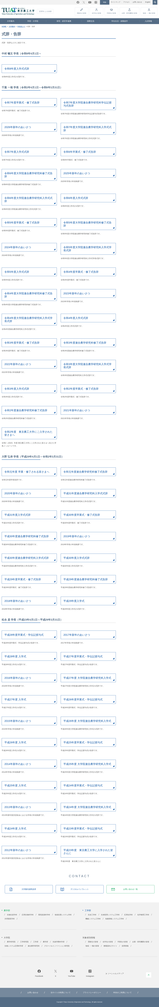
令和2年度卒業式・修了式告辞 (81, 388)
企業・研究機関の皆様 (129, 13)
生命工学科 (92, 915)
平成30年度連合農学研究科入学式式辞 (26, 557)
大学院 (7, 938)
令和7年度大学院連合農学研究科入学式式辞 (87, 129)
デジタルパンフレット (80, 889)
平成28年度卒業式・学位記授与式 (24, 634)
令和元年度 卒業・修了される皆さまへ (26, 471)
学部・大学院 (32, 21)
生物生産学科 (12, 915)
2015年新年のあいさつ (17, 721)
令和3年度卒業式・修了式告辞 (22, 342)
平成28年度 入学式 (15, 656)
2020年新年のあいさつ (17, 493)
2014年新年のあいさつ (17, 764)
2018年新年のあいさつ (17, 601)
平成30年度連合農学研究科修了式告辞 (26, 536)
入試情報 (148, 21)
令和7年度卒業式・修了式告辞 (22, 102)
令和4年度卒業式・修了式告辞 (81, 271)
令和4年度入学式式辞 (75, 318)
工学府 (35, 942)
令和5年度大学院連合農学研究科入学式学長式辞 (87, 249)
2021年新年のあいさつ (76, 410)
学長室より (21, 26)
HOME (4, 26)
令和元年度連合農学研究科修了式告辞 (85, 471)
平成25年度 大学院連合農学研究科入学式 (87, 764)
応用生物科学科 (28, 915)
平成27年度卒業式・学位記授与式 (83, 656)
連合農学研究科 (34, 946)
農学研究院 (11, 942)
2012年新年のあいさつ (17, 850)
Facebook (78, 2)
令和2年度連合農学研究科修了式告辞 (25, 410)
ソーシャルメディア (116, 973)
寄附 (104, 2)
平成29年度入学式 (73, 601)
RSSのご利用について (122, 992)
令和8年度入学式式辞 (16, 68)
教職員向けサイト (110, 946)
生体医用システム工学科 (110, 915)
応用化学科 (128, 915)
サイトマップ (115, 2)
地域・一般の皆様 (149, 13)
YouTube (89, 2)
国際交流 (90, 21)
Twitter (83, 2)
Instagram (95, 2)
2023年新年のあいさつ (76, 293)
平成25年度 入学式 (15, 785)
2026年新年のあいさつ (17, 127)
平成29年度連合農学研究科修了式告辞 (85, 579)
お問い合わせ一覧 (130, 889)
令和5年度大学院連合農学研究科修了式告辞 (87, 224)
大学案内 (10, 21)
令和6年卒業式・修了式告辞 (79, 151)
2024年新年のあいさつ (17, 247)
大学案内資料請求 (29, 889)
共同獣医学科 (10, 919)
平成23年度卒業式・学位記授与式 (83, 828)
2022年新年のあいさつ (17, 364)
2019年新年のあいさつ (76, 536)
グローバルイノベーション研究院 (57, 946)
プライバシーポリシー (92, 992)
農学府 (45, 942)
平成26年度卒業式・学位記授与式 (83, 699)
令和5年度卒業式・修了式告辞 (22, 222)
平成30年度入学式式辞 (76, 557)
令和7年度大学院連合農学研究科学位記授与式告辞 (87, 104)
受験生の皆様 (81, 13)
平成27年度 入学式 (15, 699)
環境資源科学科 (44, 915)
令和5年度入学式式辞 (16, 271)
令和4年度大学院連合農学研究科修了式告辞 (28, 295)
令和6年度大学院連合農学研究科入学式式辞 (28, 200)
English (147, 2)
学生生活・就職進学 (119, 21)
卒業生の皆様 (111, 13)
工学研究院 (24, 942)
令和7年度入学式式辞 (16, 151)
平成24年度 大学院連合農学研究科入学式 (87, 807)
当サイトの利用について (61, 992)
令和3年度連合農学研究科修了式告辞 (84, 342)
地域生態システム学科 (63, 915)
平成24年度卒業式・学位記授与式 (83, 785)
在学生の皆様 (96, 13)
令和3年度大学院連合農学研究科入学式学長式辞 (87, 366)
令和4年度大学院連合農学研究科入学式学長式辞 (28, 320)
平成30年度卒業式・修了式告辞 (81, 514)
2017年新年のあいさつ (76, 634)
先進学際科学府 (58, 942)
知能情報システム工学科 (114, 919)
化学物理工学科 (143, 915)
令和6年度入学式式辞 (75, 198)
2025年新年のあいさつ (76, 173)
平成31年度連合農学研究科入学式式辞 (85, 493)
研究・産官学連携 (64, 21)
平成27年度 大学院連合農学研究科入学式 (87, 677)
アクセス (126, 2)
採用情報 (125, 946)
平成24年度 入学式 (15, 828)
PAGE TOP (148, 975)
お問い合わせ (137, 2)
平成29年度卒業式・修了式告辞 (22, 579)
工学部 (88, 910)
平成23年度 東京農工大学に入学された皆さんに (88, 852)
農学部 (7, 910)
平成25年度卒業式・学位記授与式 (83, 742)
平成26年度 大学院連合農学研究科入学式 (87, 721)
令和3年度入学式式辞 (16, 388)
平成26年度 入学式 (15, 742)
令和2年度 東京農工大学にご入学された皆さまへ (28, 433)
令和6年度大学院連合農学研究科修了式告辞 (28, 175)
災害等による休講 (45, 11)
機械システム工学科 (93, 919)
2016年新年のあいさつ (17, 677)
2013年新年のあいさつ (17, 807)
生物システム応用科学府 (14, 946)
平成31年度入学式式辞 (17, 514)
